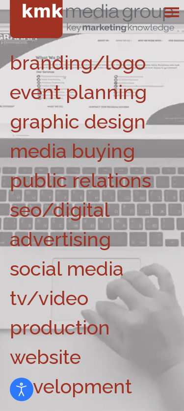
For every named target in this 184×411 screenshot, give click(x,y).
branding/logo (78, 62)
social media (67, 268)
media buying (72, 150)
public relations (80, 180)
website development (71, 371)
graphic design (78, 121)
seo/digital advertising (60, 224)
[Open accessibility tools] (21, 389)
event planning (78, 91)
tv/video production (60, 312)
